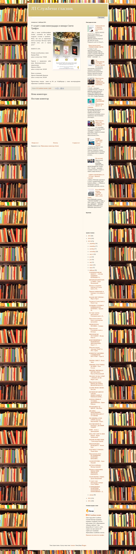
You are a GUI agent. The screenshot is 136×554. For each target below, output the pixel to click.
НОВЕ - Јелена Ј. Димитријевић (94, 430)
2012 (89, 498)
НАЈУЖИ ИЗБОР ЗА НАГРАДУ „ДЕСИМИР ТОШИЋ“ (96, 425)
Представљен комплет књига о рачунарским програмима (96, 320)
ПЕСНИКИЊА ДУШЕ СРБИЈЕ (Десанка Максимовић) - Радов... (96, 420)
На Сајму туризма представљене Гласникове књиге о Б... (96, 314)
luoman (73, 545)
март (91, 267)
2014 (89, 238)
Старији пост (76, 143)
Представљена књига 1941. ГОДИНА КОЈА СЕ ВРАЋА (99, 123)
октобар (92, 249)
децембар (92, 243)
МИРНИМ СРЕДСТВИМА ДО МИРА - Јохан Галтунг (97, 366)
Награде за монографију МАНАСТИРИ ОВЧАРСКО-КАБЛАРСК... (96, 472)
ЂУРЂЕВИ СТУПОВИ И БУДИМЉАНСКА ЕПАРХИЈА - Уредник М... (96, 308)
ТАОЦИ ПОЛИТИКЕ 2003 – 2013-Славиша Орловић (99, 142)
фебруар (92, 270)
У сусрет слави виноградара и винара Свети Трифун (96, 482)
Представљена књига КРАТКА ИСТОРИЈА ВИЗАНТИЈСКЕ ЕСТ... (96, 383)
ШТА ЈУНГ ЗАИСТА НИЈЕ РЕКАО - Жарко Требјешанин (97, 435)
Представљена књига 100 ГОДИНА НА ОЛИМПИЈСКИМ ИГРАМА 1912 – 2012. (96, 82)
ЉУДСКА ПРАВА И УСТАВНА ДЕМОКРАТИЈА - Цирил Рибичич (97, 402)
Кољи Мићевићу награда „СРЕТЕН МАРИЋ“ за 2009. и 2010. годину (96, 193)
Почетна (55, 143)
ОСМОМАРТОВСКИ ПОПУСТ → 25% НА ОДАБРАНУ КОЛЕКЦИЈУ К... (96, 275)
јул (91, 257)
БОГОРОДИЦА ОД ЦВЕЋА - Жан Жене (95, 407)
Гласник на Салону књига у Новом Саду (97, 302)
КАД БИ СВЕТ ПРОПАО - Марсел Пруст (96, 298)
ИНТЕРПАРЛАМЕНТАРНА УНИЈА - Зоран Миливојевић (96, 281)
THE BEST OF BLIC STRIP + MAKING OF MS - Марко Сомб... (97, 378)
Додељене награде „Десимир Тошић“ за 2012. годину (95, 349)
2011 (89, 501)
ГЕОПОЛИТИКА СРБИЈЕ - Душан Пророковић (97, 477)
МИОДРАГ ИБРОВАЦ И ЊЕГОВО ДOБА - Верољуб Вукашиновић (96, 372)
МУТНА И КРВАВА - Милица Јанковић (95, 466)
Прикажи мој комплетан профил (95, 535)
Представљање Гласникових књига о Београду (96, 330)
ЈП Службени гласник (52, 8)
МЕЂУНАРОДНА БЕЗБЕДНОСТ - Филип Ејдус (96, 445)
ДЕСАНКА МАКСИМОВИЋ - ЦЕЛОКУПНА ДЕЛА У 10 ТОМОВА (96, 103)
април (91, 265)
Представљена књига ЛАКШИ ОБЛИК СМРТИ (96, 46)
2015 (89, 236)
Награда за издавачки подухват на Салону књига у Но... (95, 287)
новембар (92, 246)
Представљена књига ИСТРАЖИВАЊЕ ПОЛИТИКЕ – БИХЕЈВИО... (95, 456)
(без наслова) (99, 158)
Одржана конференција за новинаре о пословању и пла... (96, 293)
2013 (89, 241)
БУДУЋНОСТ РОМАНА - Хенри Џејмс (96, 450)
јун (91, 259)
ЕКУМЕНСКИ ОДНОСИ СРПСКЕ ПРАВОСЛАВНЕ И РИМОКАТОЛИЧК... (96, 394)
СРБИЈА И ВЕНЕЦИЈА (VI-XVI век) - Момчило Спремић (96, 176)
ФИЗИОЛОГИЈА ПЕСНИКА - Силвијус (96, 325)
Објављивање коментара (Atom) (50, 146)
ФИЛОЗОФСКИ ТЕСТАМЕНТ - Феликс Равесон (96, 336)
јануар (91, 495)
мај (91, 262)
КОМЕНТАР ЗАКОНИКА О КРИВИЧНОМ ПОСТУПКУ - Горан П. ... (96, 356)
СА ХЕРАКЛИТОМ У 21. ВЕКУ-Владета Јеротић (100, 63)
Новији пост (35, 143)
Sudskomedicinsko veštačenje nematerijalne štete (100, 28)
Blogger (84, 545)
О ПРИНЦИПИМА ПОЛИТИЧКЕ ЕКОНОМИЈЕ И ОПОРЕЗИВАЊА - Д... (96, 489)
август (91, 254)
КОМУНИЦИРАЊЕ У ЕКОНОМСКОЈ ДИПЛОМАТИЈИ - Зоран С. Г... (95, 342)
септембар (93, 251)
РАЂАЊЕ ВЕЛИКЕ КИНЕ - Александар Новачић (96, 440)
